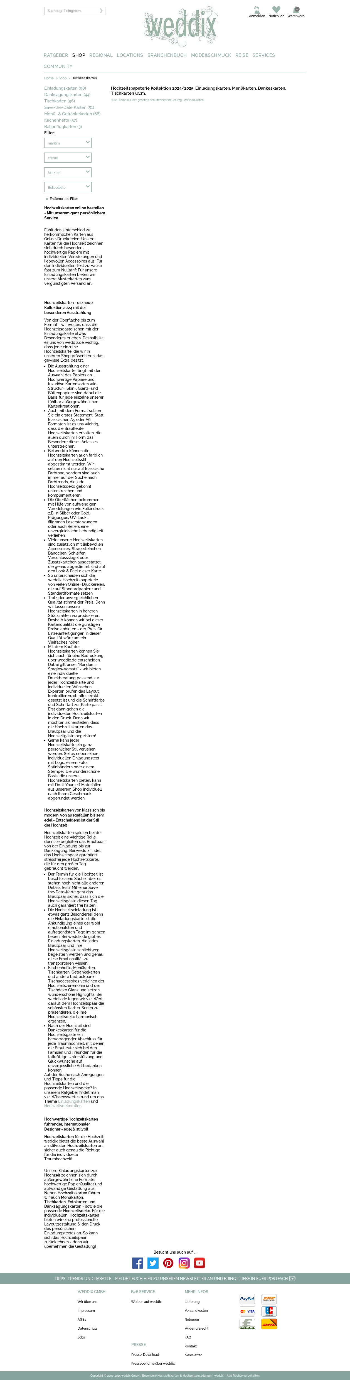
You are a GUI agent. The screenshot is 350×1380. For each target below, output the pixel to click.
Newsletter (193, 1355)
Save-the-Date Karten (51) (69, 107)
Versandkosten (196, 1311)
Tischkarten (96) (59, 101)
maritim (54, 143)
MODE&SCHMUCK (211, 55)
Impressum (86, 1311)
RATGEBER (56, 55)
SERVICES (264, 55)
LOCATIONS (130, 55)
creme (53, 158)
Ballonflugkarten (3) (63, 126)
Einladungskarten (74, 1101)
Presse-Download (145, 1355)
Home (49, 78)
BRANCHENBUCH (167, 55)
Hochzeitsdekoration (63, 1106)
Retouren (192, 1320)
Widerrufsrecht (196, 1328)
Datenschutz (87, 1328)
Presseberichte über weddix (153, 1364)
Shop (62, 78)
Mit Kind (54, 173)
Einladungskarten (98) (65, 88)
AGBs (82, 1320)
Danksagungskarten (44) (67, 94)
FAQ (188, 1337)
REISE (242, 55)
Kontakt (191, 1346)
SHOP (78, 55)
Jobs (81, 1337)
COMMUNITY (58, 66)
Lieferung (192, 1302)
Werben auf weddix (146, 1302)
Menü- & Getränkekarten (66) (72, 113)
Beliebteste (56, 188)
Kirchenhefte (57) (60, 120)
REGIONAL (101, 55)
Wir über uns (87, 1302)
